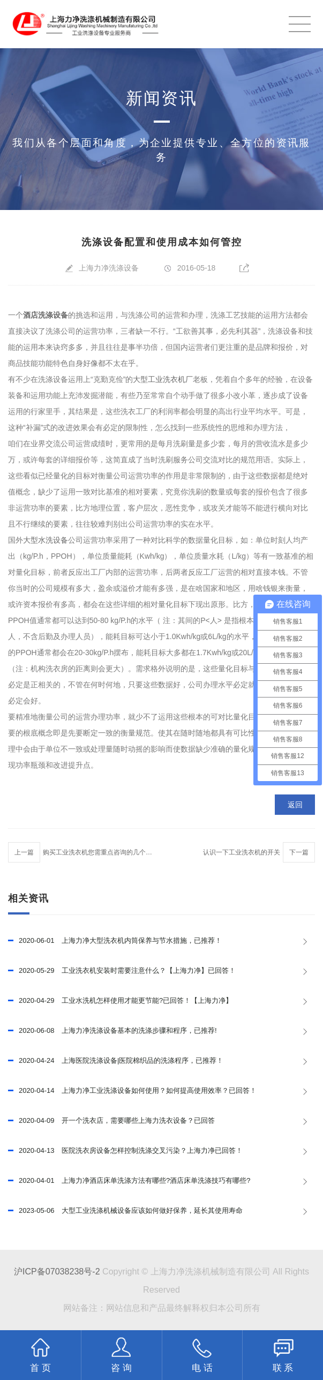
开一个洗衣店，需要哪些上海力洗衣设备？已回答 (111, 1121)
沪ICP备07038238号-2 (57, 1271)
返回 (295, 804)
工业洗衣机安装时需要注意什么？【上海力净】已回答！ (122, 971)
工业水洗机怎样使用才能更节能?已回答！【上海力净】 (120, 1001)
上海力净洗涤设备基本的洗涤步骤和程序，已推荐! (112, 1031)
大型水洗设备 (45, 540)
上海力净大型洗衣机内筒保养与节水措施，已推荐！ (115, 941)
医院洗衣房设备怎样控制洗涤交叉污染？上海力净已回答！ (125, 1151)
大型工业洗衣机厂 (163, 379)
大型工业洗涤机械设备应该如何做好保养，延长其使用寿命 (125, 1211)
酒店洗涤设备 (45, 315)
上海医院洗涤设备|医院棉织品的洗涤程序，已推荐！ (116, 1061)
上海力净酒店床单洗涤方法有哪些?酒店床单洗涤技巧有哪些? (129, 1181)
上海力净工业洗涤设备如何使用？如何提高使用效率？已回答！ (132, 1091)
